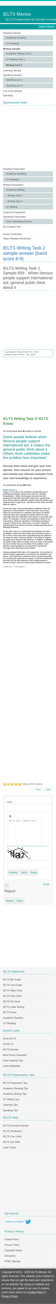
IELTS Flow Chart (12, 996)
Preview (13, 872)
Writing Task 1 (14, 195)
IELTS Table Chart (12, 990)
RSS (46, 884)
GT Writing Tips (11, 1099)
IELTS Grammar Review (16, 1125)
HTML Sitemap (12, 1261)
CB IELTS (8, 1044)
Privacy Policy (11, 1245)
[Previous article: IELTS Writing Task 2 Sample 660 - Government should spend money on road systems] (38, 789)
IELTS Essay (10, 1012)
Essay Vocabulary (12, 234)
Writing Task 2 (14, 65)
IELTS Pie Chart (11, 1001)
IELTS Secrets (10, 1049)
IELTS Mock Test (12, 227)
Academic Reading (16, 37)
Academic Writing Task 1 (19, 53)
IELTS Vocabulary (12, 1131)
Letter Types (9, 1147)
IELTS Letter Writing (13, 1007)
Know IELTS (9, 1038)
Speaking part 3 (14, 85)
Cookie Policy (11, 1239)
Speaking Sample (12, 75)
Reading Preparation (14, 169)
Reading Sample (12, 33)
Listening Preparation (14, 212)
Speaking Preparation (14, 217)
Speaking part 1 (14, 80)
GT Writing (11, 207)
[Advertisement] (28, 136)
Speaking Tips (10, 1110)
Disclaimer (10, 1256)
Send (24, 872)
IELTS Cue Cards (12, 1136)
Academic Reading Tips (15, 1088)
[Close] (6, 885)
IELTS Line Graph (12, 985)
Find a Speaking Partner (19, 221)
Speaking (8, 95)
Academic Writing (15, 190)
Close (20, 901)
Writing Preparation (13, 185)
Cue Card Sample (12, 91)
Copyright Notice (13, 1250)
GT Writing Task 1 (15, 59)
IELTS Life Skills (11, 1142)
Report (9, 901)
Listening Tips (10, 1105)
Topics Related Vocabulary (17, 238)
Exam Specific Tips (13, 1060)
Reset (33, 872)
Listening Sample (12, 70)
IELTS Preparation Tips (15, 1083)
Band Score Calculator (15, 1055)
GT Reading (12, 43)
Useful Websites (11, 1066)
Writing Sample (11, 49)
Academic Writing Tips (15, 1094)
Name (9, 802)
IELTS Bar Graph (12, 979)
